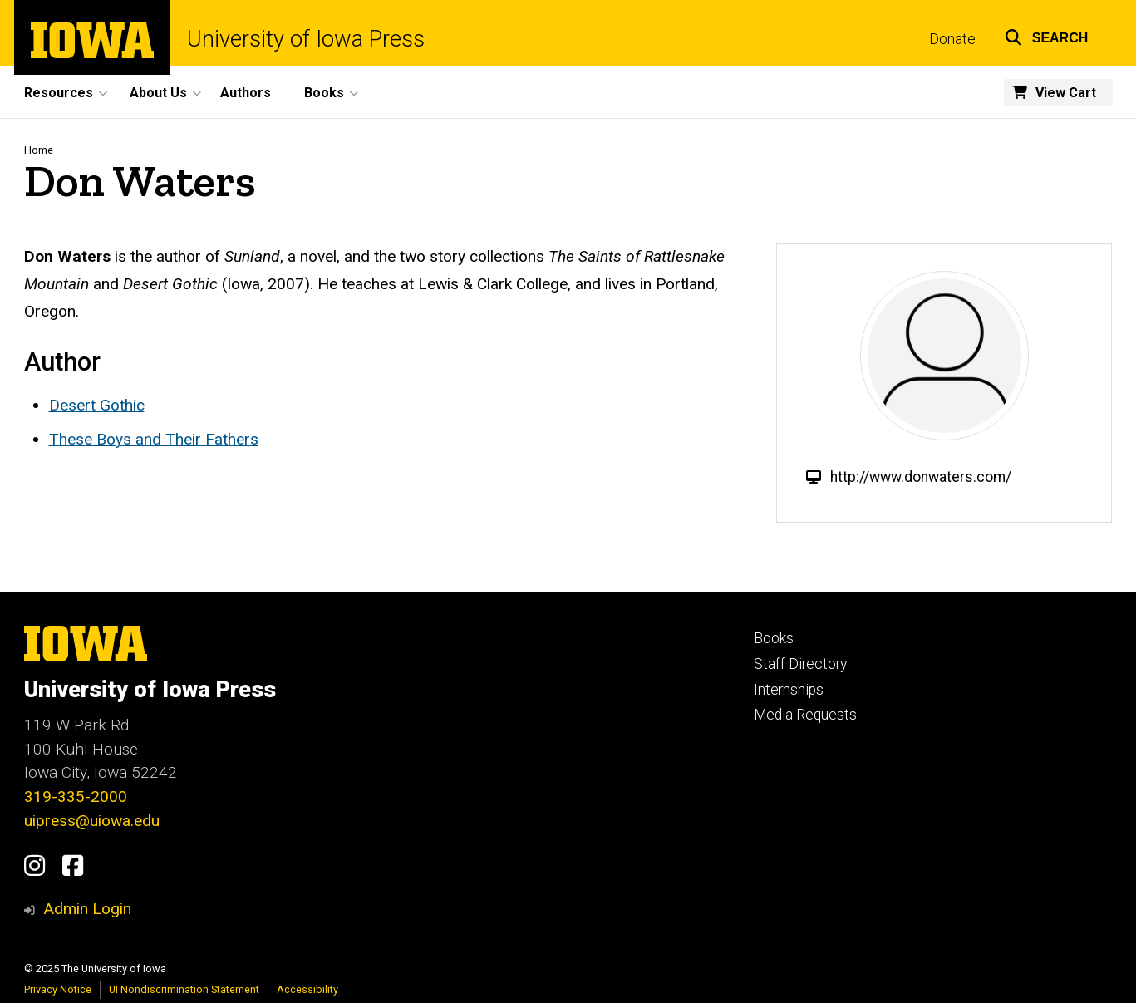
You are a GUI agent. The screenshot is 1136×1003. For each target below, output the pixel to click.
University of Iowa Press (306, 39)
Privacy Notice (57, 989)
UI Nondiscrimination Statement (184, 989)
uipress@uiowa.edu (92, 820)
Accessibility (307, 989)
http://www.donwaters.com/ (920, 477)
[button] (1047, 35)
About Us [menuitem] (158, 93)
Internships (789, 689)
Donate (952, 39)
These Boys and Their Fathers (153, 439)
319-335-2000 (75, 796)
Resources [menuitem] (58, 93)
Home (38, 150)
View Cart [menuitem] (1065, 93)
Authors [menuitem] (245, 93)
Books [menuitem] (324, 93)
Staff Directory (800, 664)
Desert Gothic (97, 405)
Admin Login (87, 908)
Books (774, 638)
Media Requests (805, 714)
